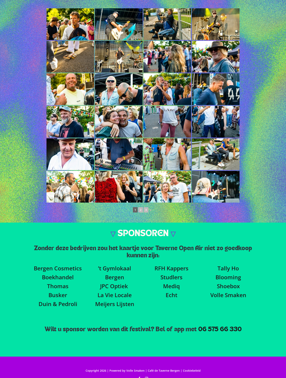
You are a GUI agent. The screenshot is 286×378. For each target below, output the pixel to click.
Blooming (228, 277)
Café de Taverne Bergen (164, 370)
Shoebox (228, 286)
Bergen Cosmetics (58, 268)
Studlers (171, 277)
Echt (171, 295)
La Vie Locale (115, 295)
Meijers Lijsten (114, 304)
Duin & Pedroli (58, 304)
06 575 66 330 (220, 329)
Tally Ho (228, 268)
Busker (57, 295)
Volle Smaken (228, 295)
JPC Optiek (114, 286)
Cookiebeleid (192, 370)
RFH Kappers (171, 268)
